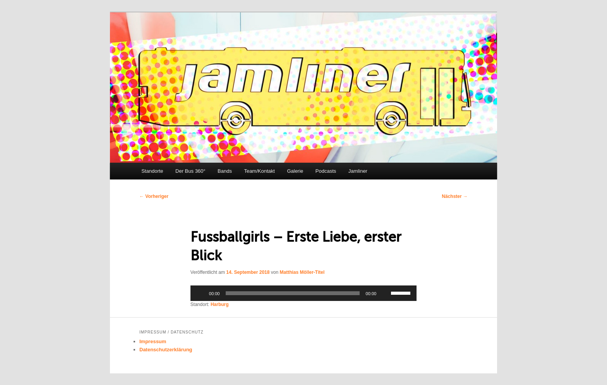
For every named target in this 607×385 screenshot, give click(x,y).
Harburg (220, 304)
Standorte (152, 171)
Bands (225, 171)
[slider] (292, 293)
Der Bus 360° (190, 171)
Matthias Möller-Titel (301, 272)
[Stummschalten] (385, 293)
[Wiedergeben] (200, 293)
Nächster (455, 196)
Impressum (152, 341)
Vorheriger (153, 196)
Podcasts (326, 171)
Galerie (295, 171)
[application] (303, 293)
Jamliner (357, 171)
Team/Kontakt (259, 171)
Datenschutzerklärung (165, 349)
